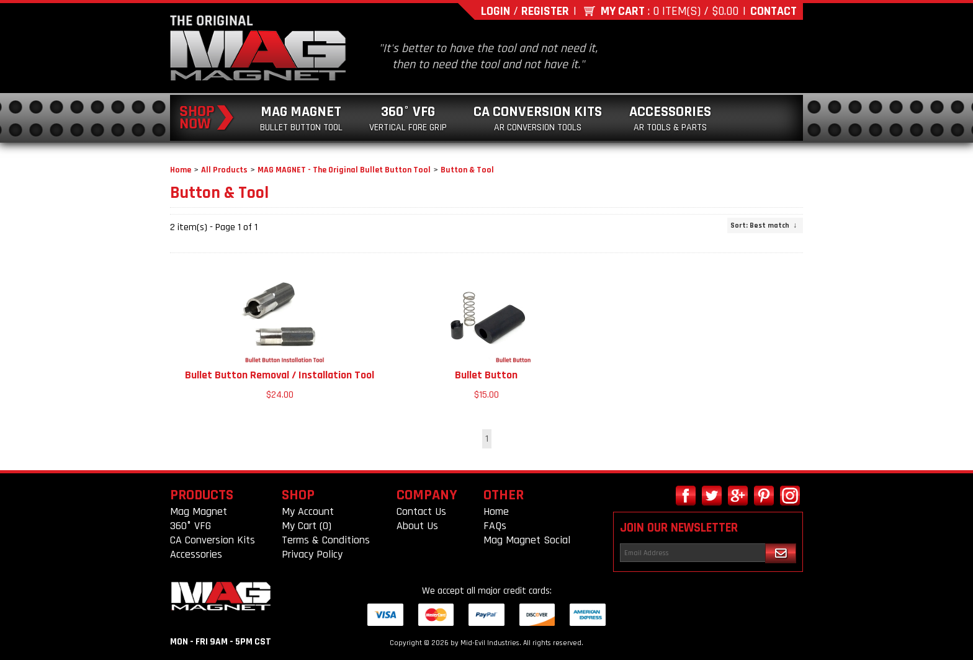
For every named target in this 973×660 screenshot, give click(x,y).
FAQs (494, 526)
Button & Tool (467, 170)
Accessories (670, 118)
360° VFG (408, 118)
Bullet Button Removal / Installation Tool (279, 375)
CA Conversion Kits (537, 118)
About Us (417, 526)
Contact (773, 11)
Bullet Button (486, 375)
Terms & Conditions (326, 540)
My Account (308, 511)
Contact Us (421, 511)
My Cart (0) (306, 526)
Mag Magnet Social (526, 540)
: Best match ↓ (763, 225)
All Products (224, 170)
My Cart (623, 11)
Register (545, 11)
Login (495, 11)
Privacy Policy (312, 554)
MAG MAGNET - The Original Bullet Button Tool (344, 170)
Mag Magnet (301, 118)
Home (180, 170)
